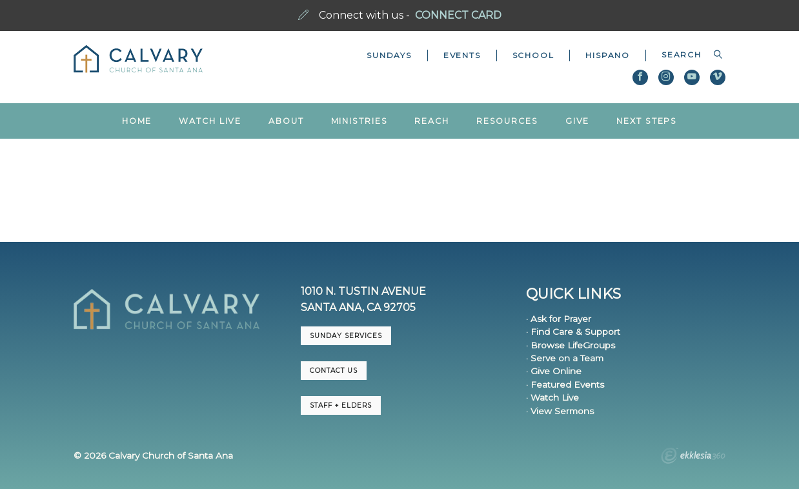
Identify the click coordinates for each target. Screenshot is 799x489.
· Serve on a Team (564, 358)
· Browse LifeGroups (570, 345)
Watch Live (210, 121)
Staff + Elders (341, 405)
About (285, 121)
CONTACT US (334, 370)
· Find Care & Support (573, 331)
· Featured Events (565, 384)
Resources (507, 121)
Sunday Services (346, 336)
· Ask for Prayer (558, 319)
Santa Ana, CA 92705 (358, 307)
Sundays (389, 55)
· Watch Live (552, 397)
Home (137, 121)
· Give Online (554, 371)
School (533, 55)
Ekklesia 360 (693, 457)
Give (577, 121)
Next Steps (646, 121)
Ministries (359, 121)
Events (462, 55)
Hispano (607, 55)
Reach (431, 121)
